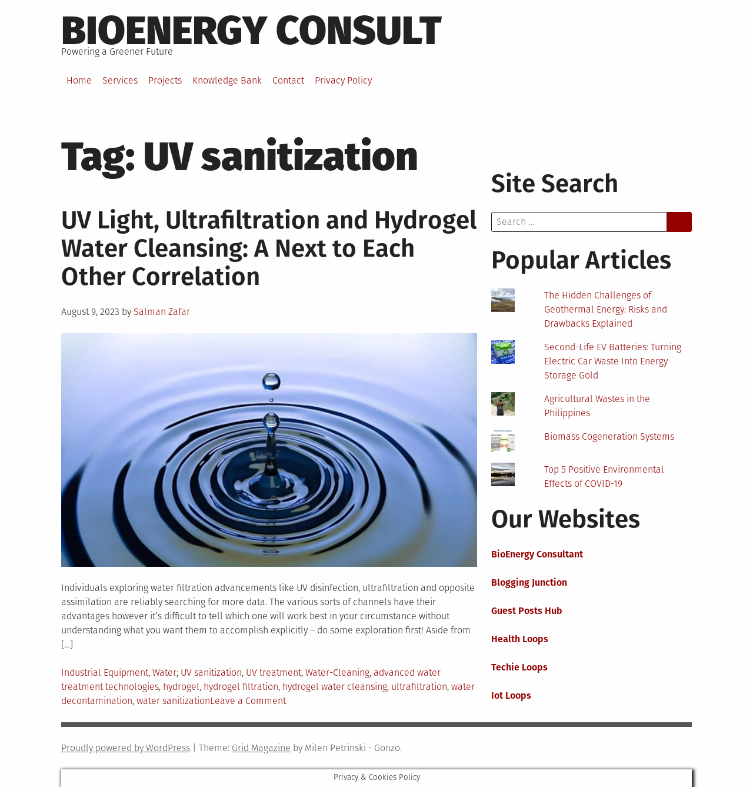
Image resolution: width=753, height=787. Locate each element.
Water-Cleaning (337, 672)
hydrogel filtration (241, 686)
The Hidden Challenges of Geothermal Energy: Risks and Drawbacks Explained (605, 309)
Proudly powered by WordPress (125, 747)
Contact (288, 80)
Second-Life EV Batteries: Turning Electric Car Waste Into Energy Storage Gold (612, 361)
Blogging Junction (529, 582)
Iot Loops (511, 695)
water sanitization (173, 700)
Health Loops (519, 639)
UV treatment (273, 672)
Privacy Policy (343, 80)
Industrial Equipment (104, 672)
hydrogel (181, 686)
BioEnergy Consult (251, 30)
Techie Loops (519, 667)
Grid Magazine (261, 747)
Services (120, 80)
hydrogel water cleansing (334, 686)
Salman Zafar (162, 311)
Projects (165, 80)
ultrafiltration (419, 686)
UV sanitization (211, 672)
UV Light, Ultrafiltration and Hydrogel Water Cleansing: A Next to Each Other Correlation (269, 248)
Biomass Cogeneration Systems (609, 436)
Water (164, 672)
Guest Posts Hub (526, 610)
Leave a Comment (248, 700)
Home (79, 80)
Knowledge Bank (227, 80)
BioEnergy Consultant (537, 554)
